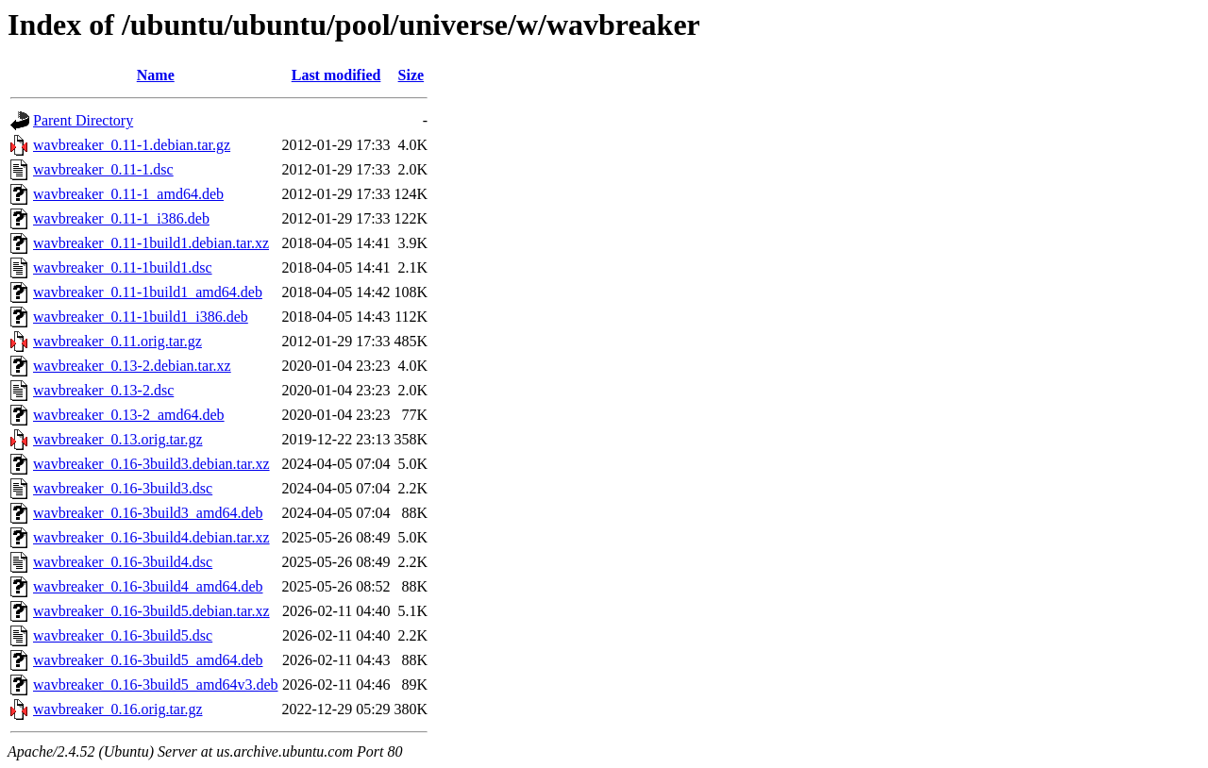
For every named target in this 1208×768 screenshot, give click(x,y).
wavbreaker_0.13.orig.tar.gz (117, 439)
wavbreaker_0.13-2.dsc (103, 390)
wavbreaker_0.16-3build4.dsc (122, 562)
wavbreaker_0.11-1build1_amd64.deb (147, 292)
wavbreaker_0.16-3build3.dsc (122, 488)
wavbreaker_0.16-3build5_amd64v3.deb (155, 684)
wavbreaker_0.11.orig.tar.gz (117, 341)
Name (156, 75)
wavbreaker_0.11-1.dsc (103, 169)
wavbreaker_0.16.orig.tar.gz (117, 709)
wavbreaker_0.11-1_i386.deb (121, 218)
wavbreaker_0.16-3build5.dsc (122, 635)
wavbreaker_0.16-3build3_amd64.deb (147, 513)
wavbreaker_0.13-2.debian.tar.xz (132, 366)
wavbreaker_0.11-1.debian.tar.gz (131, 145)
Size (411, 75)
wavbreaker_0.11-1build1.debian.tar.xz (151, 243)
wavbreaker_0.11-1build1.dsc (122, 267)
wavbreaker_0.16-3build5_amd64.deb (147, 660)
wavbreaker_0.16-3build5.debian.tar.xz (151, 611)
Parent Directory (83, 120)
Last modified (336, 75)
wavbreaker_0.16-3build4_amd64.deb (147, 586)
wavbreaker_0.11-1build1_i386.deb (140, 317)
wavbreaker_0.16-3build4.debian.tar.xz (151, 537)
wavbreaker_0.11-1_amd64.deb (128, 194)
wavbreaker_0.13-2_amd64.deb (129, 415)
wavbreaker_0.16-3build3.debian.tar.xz (151, 464)
